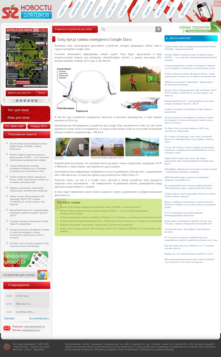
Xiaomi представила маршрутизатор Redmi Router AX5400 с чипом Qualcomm (100, 207)
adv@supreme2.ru (31, 330)
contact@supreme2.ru (34, 326)
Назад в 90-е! (39, 126)
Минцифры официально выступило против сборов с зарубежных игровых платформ (191, 170)
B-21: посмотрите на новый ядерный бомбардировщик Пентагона (184, 214)
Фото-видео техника (160, 10)
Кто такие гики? (14, 126)
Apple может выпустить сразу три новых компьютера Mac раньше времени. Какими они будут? (189, 161)
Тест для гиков (18, 110)
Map (36, 349)
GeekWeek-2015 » (25, 311)
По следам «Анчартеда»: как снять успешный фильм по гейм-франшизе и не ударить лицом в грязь (189, 139)
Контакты (18, 349)
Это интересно (186, 10)
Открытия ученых (172, 10)
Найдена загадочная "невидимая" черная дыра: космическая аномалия (96, 224)
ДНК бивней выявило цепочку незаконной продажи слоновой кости (187, 178)
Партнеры (9, 318)
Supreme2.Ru (20, 346)
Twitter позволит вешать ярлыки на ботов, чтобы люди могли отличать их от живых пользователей (111, 221)
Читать (41, 92)
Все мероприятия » (39, 318)
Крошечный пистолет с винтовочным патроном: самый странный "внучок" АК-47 (29, 213)
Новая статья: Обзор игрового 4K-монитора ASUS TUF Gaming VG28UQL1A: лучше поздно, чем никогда (27, 200)
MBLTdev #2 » (23, 303)
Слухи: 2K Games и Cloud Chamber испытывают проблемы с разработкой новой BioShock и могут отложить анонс (190, 150)
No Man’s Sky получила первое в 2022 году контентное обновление (29, 244)
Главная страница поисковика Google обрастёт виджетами (29, 222)
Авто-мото (111, 10)
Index (42, 349)
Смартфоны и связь (75, 10)
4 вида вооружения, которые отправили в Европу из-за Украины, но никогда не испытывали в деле (111, 217)
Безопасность (148, 10)
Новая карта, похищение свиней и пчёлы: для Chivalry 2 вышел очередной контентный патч (188, 222)
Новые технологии (87, 10)
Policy (28, 349)
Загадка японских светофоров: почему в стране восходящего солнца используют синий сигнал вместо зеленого (29, 233)
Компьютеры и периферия (99, 10)
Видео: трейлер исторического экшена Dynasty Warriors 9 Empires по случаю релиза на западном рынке (190, 204)
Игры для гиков (18, 117)
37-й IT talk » (22, 295)
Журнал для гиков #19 (19, 92)
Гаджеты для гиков (62, 10)
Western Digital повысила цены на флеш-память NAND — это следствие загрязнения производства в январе (29, 157)
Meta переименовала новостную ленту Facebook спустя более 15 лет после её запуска (189, 260)
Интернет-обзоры (136, 10)
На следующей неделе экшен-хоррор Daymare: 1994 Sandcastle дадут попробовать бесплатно (189, 186)
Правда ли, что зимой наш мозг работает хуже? (189, 253)
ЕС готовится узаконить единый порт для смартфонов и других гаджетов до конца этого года (191, 238)
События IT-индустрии (123, 10)
